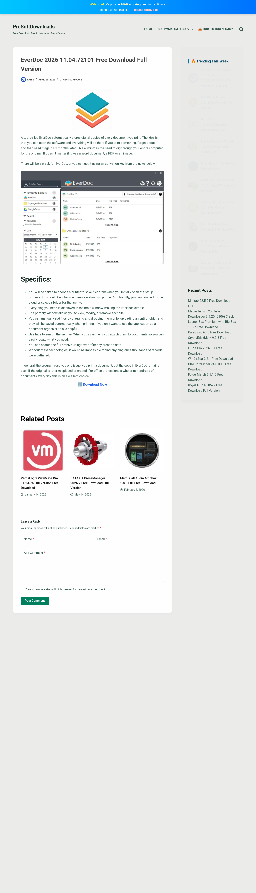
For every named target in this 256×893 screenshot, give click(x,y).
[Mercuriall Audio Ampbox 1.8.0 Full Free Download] (142, 450)
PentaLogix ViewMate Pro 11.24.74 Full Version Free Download (40, 483)
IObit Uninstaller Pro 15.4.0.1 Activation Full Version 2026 (215, 246)
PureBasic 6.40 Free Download (209, 332)
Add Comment (34, 552)
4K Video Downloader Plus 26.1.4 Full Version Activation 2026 (217, 208)
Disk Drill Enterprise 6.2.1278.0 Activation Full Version (217, 102)
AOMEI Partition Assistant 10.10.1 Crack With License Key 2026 (218, 185)
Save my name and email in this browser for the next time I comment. (66, 589)
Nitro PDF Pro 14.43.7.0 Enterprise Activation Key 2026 (214, 124)
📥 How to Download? (215, 29)
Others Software (71, 79)
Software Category (176, 29)
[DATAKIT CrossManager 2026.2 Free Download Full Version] (92, 450)
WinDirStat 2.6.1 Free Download (210, 359)
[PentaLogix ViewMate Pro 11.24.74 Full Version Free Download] (42, 450)
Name (29, 539)
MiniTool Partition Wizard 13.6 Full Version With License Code (217, 147)
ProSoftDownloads (34, 27)
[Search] (241, 29)
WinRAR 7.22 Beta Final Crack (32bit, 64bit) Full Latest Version (216, 268)
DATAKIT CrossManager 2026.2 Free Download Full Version (89, 483)
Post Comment (35, 600)
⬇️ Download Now (92, 384)
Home (148, 29)
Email (102, 539)
